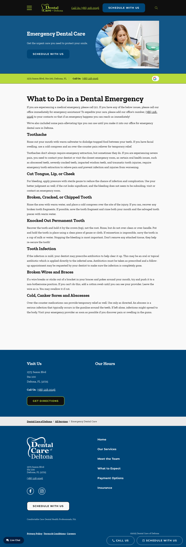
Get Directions (46, 401)
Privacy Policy (34, 533)
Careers (71, 533)
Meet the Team (108, 458)
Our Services (106, 449)
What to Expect (109, 468)
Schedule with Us (123, 7)
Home (101, 439)
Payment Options (110, 478)
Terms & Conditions (55, 533)
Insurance (104, 487)
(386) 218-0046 (90, 78)
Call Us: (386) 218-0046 (85, 8)
